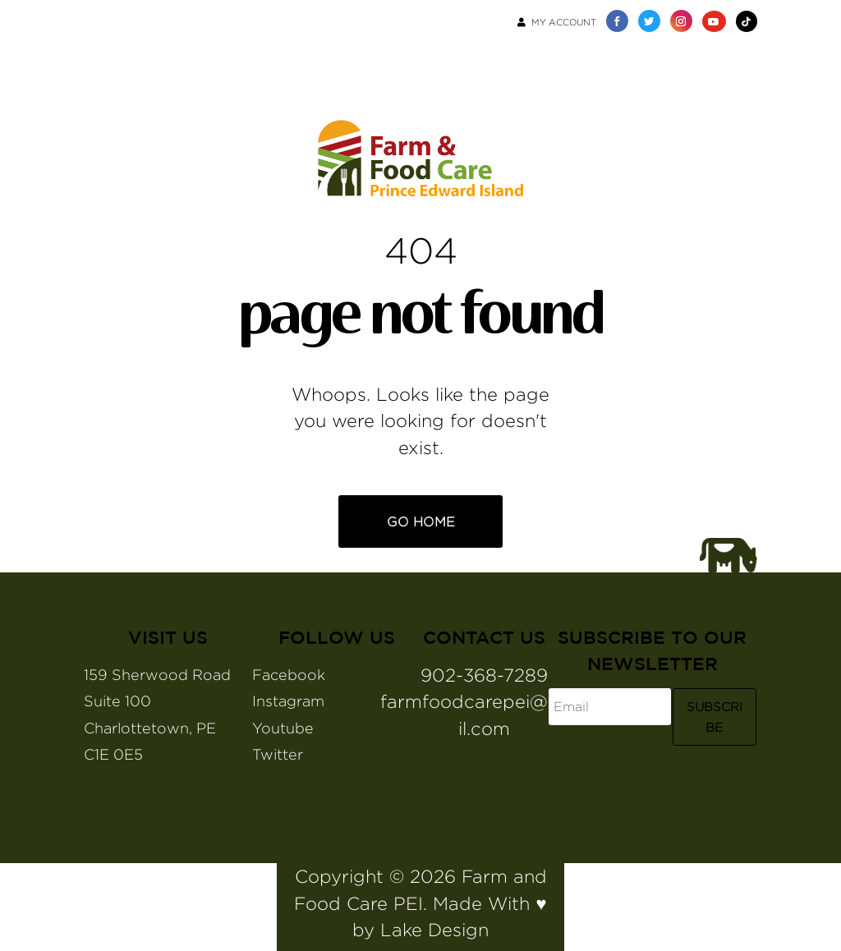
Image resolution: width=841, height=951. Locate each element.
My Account (556, 22)
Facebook (288, 674)
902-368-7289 (484, 675)
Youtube (283, 728)
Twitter (277, 754)
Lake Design (434, 930)
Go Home (421, 522)
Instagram (288, 701)
